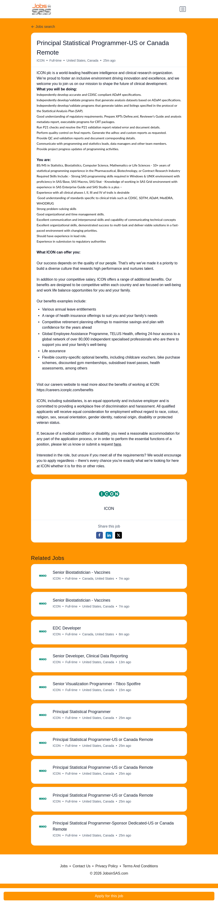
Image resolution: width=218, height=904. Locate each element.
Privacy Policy (106, 871)
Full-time (56, 60)
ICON (41, 60)
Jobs (64, 871)
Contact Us (81, 871)
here (117, 444)
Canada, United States (98, 579)
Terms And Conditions (140, 871)
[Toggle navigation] (182, 9)
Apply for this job (109, 896)
